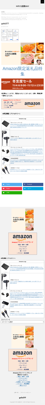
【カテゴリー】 (5, 319)
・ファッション (22, 378)
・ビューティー (22, 380)
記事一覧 (16, 392)
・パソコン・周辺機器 (22, 383)
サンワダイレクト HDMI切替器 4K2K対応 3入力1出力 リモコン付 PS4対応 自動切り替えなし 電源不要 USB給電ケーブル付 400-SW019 (26, 161)
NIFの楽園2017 (22, 6)
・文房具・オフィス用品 (22, 382)
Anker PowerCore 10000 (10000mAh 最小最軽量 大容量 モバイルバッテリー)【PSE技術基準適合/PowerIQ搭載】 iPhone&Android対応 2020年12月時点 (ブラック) (26, 126)
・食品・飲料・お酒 (22, 376)
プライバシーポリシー (25, 392)
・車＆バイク (22, 385)
